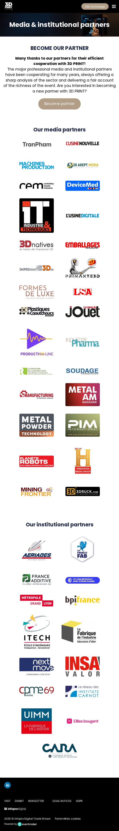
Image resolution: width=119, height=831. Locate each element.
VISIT (7, 801)
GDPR (79, 801)
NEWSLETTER (36, 801)
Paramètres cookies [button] (68, 818)
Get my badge (95, 7)
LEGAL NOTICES (62, 801)
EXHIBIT (19, 801)
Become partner (59, 103)
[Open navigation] (114, 6)
